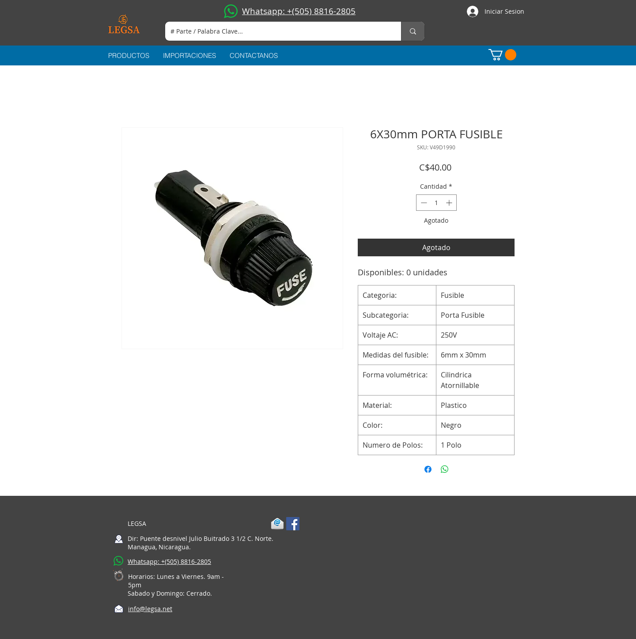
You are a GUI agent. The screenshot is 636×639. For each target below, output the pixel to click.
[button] (502, 55)
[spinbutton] (436, 202)
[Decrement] (422, 202)
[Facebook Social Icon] (292, 523)
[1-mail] (277, 523)
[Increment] (449, 202)
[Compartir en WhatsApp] (444, 469)
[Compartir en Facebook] (428, 469)
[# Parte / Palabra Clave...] (276, 31)
